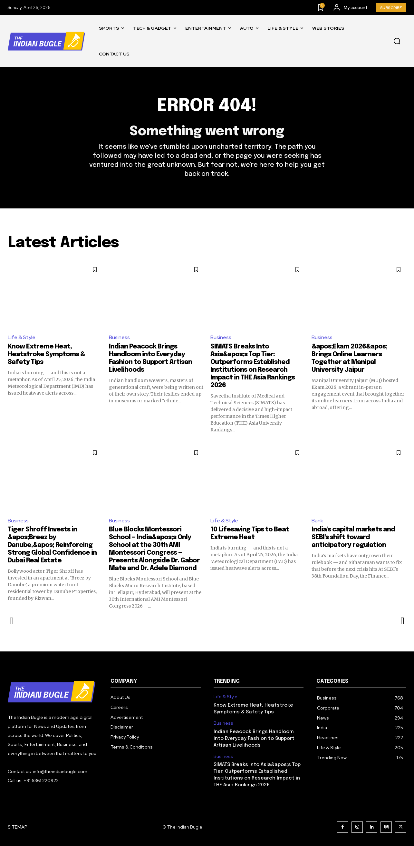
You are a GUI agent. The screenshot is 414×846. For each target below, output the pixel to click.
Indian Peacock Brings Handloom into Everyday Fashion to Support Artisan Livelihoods (254, 738)
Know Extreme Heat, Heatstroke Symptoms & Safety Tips (46, 354)
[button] (397, 41)
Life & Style (21, 337)
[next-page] (402, 621)
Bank (317, 520)
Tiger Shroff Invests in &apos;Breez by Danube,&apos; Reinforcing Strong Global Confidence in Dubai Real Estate (52, 545)
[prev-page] (12, 621)
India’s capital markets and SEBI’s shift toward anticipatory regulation (353, 537)
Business (119, 337)
